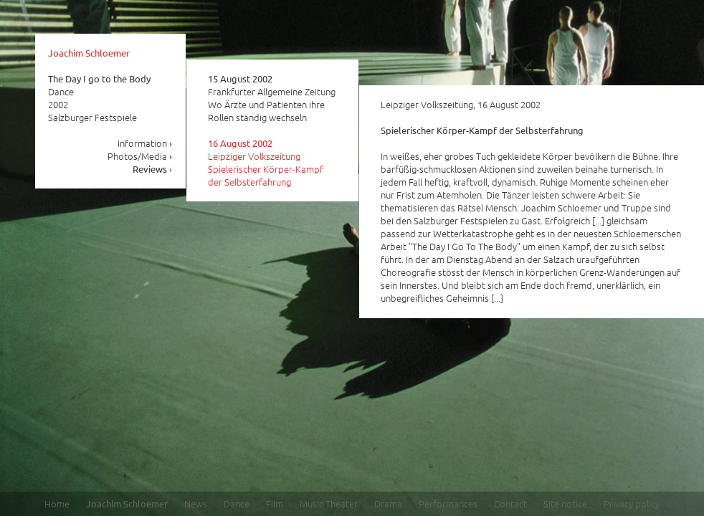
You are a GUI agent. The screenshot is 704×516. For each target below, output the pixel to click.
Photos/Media (140, 156)
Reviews (153, 169)
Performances (448, 503)
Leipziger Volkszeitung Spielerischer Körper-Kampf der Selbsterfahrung (265, 162)
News (195, 503)
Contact (510, 503)
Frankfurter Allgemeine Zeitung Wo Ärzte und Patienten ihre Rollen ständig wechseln (272, 98)
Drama (388, 503)
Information (145, 143)
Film (274, 503)
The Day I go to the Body (99, 78)
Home (57, 503)
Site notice (565, 503)
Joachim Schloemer (89, 53)
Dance (236, 503)
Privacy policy (632, 503)
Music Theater (329, 503)
